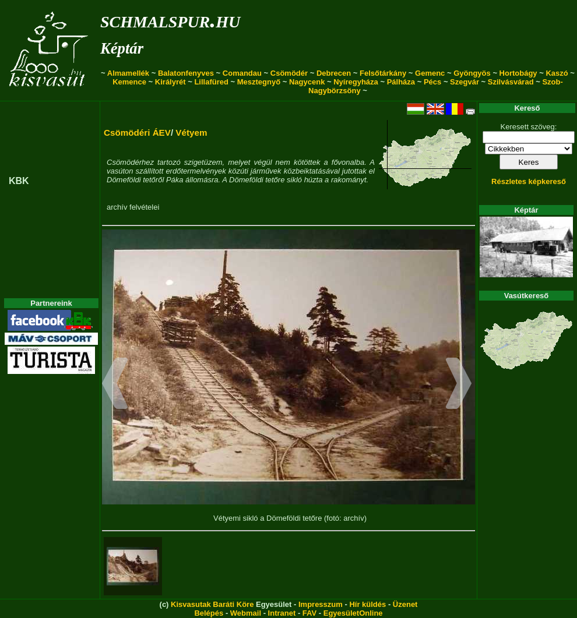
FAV (309, 613)
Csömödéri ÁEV (137, 132)
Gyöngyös (472, 73)
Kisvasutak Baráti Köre (212, 604)
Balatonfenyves (186, 73)
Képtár (121, 48)
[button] (115, 385)
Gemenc (430, 73)
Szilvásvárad (511, 81)
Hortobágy (518, 73)
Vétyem (191, 132)
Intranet (282, 613)
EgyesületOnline (353, 613)
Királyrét (170, 81)
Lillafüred (211, 81)
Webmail (245, 613)
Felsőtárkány (383, 73)
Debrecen (333, 73)
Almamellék (128, 73)
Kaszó (557, 73)
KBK (19, 181)
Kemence (129, 81)
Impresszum (320, 604)
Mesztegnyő (258, 81)
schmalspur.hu (170, 19)
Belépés (208, 613)
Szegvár (464, 81)
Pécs (432, 81)
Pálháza (401, 81)
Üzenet (405, 604)
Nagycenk (307, 81)
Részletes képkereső (528, 181)
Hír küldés (367, 604)
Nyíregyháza (355, 81)
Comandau (242, 73)
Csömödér (289, 73)
